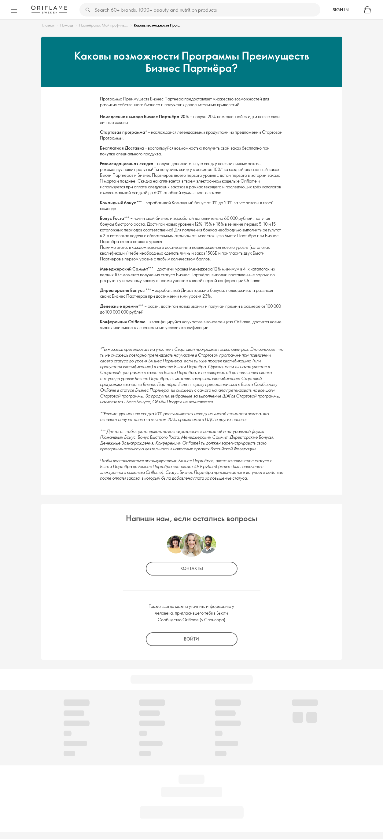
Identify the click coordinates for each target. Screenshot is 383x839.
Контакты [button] (191, 568)
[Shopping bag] (367, 9)
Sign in (341, 10)
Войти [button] (191, 639)
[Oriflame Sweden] (49, 9)
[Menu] (14, 10)
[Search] (207, 10)
